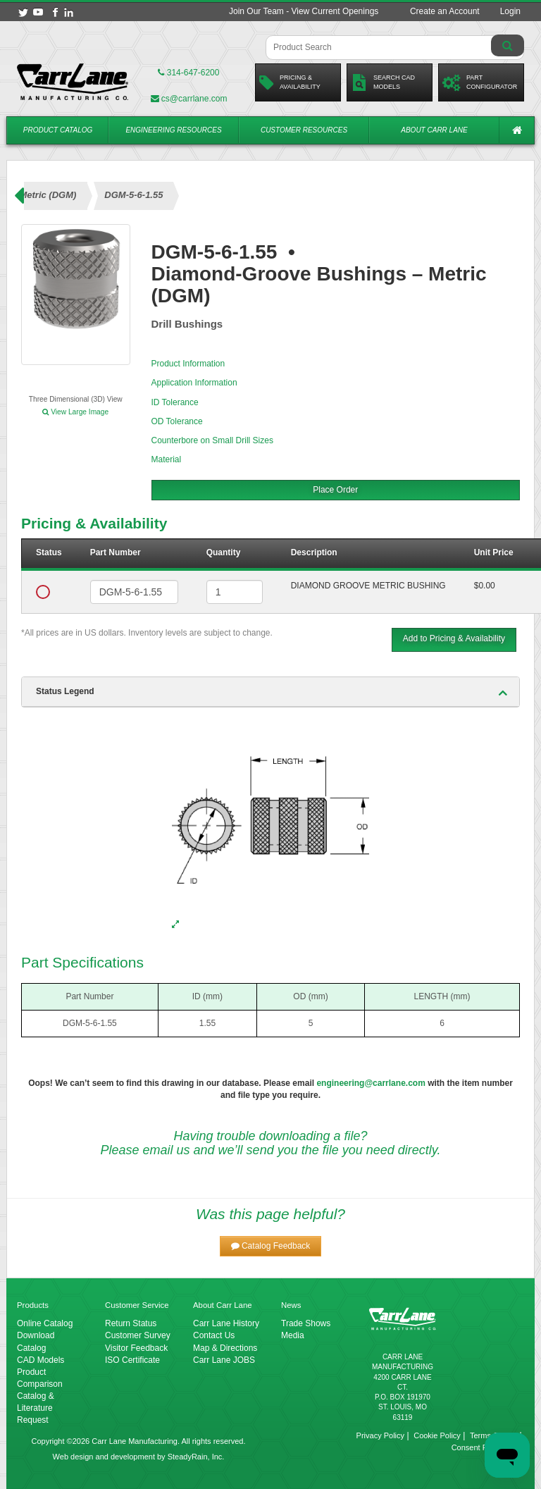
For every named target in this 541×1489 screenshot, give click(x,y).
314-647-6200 (188, 73)
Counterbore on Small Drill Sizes (212, 440)
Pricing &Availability (290, 82)
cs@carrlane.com (189, 99)
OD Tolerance (177, 421)
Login (510, 11)
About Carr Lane (434, 130)
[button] (271, 1246)
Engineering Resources (173, 130)
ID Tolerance (175, 402)
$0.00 (484, 586)
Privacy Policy (380, 1435)
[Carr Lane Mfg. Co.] (72, 81)
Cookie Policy (437, 1435)
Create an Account (445, 11)
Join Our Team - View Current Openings (303, 11)
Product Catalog (58, 130)
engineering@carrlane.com (370, 1083)
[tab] (270, 692)
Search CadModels (383, 82)
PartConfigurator (479, 82)
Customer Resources (304, 130)
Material (166, 459)
